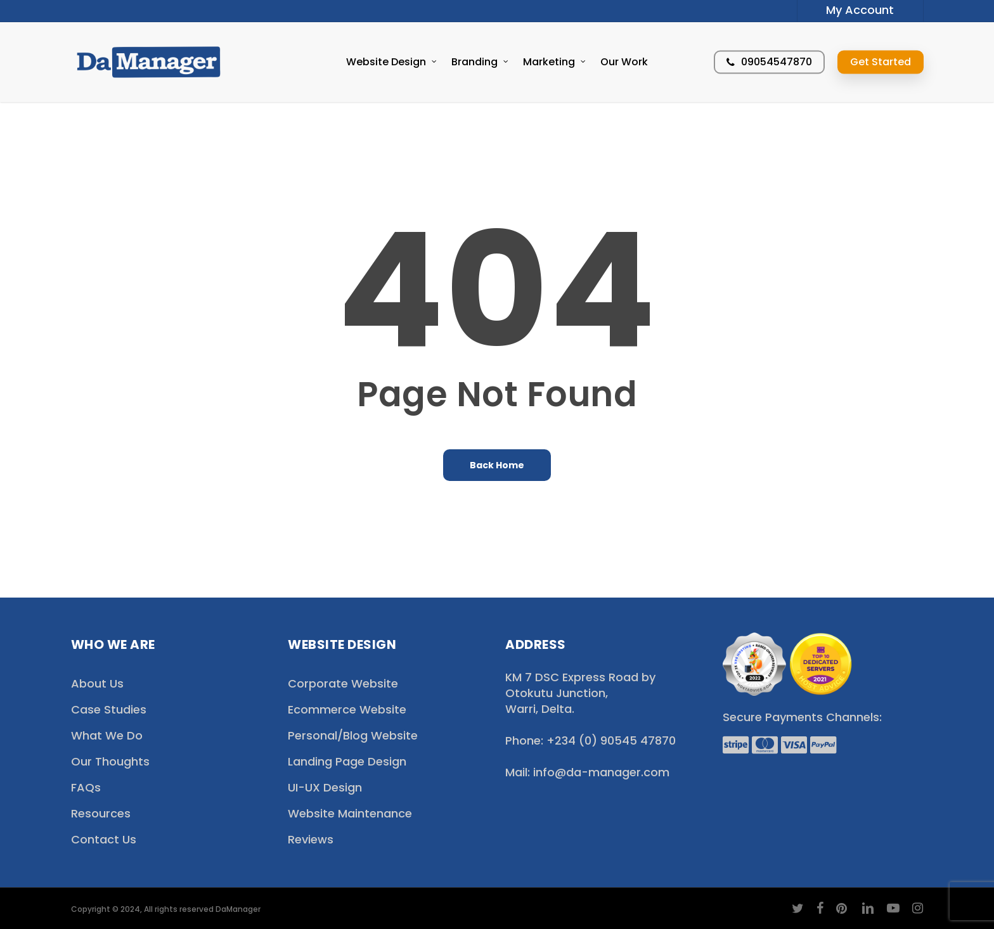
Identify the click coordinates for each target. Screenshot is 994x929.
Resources (101, 813)
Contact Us (103, 839)
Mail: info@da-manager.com (587, 772)
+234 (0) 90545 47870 (609, 740)
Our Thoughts (110, 761)
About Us (97, 683)
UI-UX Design (325, 787)
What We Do (107, 735)
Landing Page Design (347, 761)
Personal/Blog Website (353, 735)
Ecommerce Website (347, 709)
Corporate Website (343, 683)
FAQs (86, 787)
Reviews (310, 839)
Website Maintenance (350, 813)
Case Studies (108, 709)
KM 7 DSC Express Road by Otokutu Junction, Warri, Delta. (580, 693)
